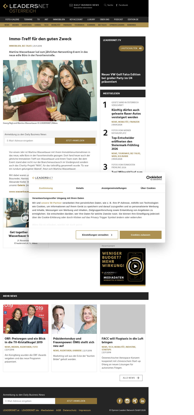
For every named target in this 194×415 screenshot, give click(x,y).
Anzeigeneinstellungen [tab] (114, 188)
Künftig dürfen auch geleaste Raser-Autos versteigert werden (126, 113)
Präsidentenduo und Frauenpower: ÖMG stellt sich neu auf (73, 342)
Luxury (91, 20)
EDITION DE (133, 20)
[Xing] (135, 401)
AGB (58, 410)
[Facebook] (120, 401)
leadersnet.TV (112, 40)
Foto (35, 347)
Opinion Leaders (117, 25)
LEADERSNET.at (11, 410)
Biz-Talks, (135, 153)
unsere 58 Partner (51, 203)
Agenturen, (26, 347)
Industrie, (131, 347)
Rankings (131, 25)
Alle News (131, 378)
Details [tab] (80, 188)
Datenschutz (70, 410)
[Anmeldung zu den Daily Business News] (30, 141)
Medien (15, 25)
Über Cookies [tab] (148, 188)
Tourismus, (124, 153)
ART (46, 20)
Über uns (104, 20)
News (7, 25)
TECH (46, 25)
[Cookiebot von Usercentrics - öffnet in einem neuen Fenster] (148, 178)
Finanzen (67, 25)
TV (38, 20)
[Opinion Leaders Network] (138, 8)
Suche (108, 5)
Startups (106, 350)
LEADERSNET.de (30, 410)
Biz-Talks (102, 25)
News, (115, 122)
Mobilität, (124, 122)
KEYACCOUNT (76, 20)
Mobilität (55, 25)
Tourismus (79, 25)
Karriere (91, 25)
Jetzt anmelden (75, 141)
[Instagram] (127, 401)
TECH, (111, 347)
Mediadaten (47, 410)
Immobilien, (15, 46)
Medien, (15, 347)
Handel (38, 25)
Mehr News (10, 296)
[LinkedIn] (142, 401)
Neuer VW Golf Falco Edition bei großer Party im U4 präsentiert (121, 78)
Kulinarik (123, 156)
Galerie (21, 185)
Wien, (115, 156)
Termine (28, 20)
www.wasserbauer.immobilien (25, 191)
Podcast (118, 20)
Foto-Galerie (12, 20)
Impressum (85, 410)
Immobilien (59, 20)
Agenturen (27, 25)
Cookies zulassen (140, 234)
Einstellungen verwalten (97, 234)
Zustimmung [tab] (46, 188)
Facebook (122, 5)
